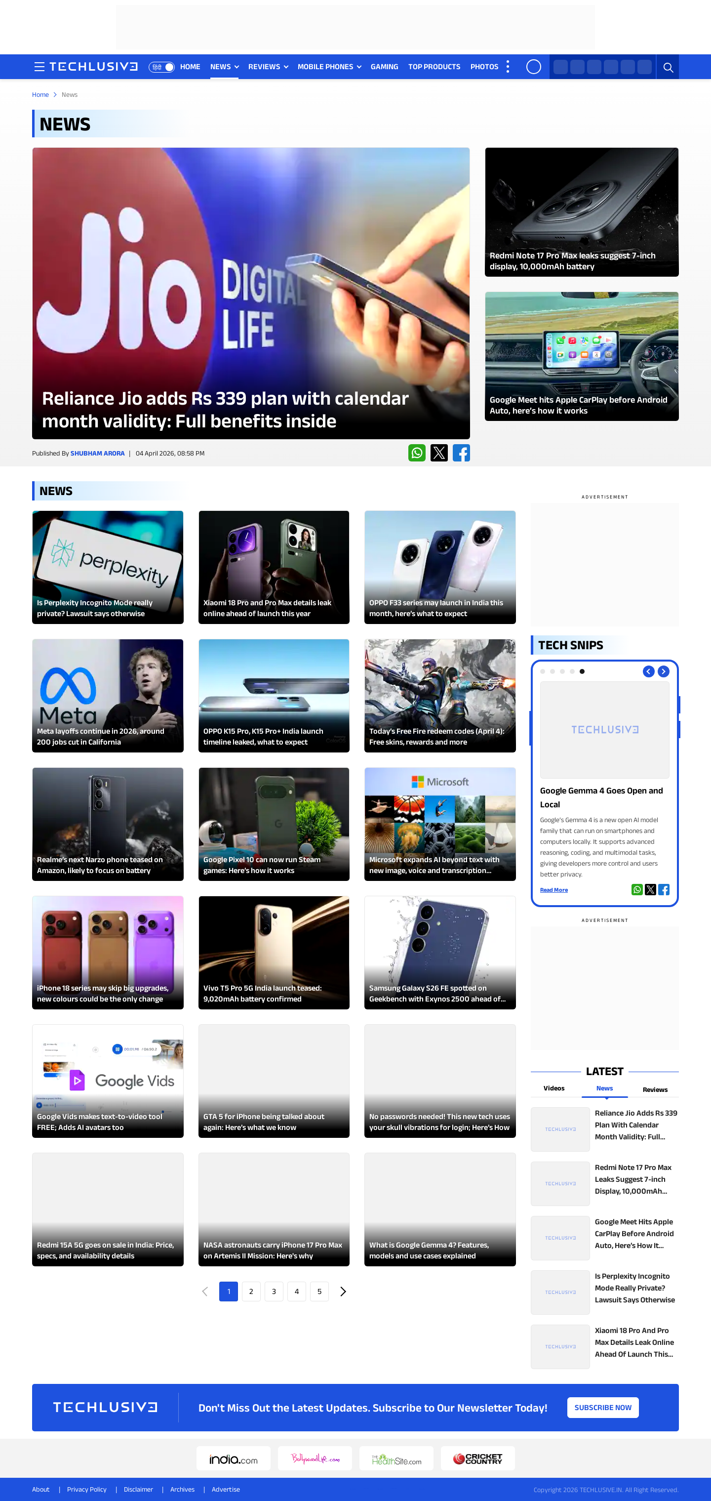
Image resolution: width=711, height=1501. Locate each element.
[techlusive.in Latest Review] (251, 293)
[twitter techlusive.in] (577, 67)
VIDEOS (521, 66)
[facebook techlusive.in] (594, 67)
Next (342, 1291)
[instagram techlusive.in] (611, 67)
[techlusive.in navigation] (39, 66)
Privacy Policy (87, 1489)
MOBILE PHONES (326, 66)
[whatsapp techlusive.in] (560, 67)
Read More (554, 889)
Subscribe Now (603, 1407)
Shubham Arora (98, 453)
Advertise (226, 1489)
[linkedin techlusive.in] (644, 67)
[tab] (542, 671)
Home (40, 94)
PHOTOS (485, 66)
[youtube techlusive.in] (628, 67)
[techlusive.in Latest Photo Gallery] (582, 212)
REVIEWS (264, 66)
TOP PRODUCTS (434, 66)
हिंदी (157, 67)
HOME (190, 66)
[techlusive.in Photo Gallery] (605, 780)
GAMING (384, 66)
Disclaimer (138, 1489)
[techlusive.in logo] (93, 67)
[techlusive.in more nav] (508, 66)
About (41, 1489)
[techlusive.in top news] (605, 1129)
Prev (206, 1291)
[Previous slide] (649, 671)
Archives (182, 1489)
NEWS (220, 66)
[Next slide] (664, 671)
